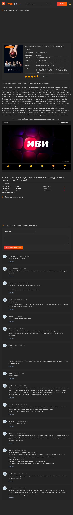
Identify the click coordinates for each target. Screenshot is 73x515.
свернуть (66, 183)
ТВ (13, 3)
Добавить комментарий (13, 247)
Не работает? (63, 122)
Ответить (11, 261)
